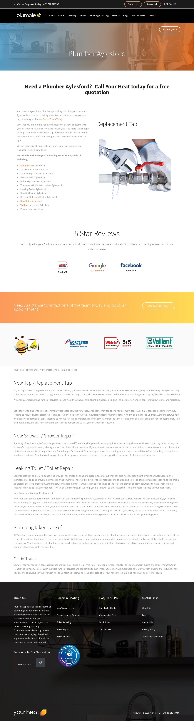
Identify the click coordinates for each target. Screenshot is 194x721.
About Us (146, 608)
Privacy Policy (148, 629)
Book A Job (104, 622)
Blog (144, 615)
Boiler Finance (63, 636)
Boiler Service (27, 165)
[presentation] (37, 686)
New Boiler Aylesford (31, 201)
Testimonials (105, 629)
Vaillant (24, 204)
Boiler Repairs (63, 629)
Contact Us (147, 622)
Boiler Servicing (64, 622)
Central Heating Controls (68, 615)
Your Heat (117, 86)
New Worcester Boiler (67, 608)
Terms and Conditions (152, 636)
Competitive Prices (108, 615)
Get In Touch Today (52, 119)
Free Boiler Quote (107, 608)
